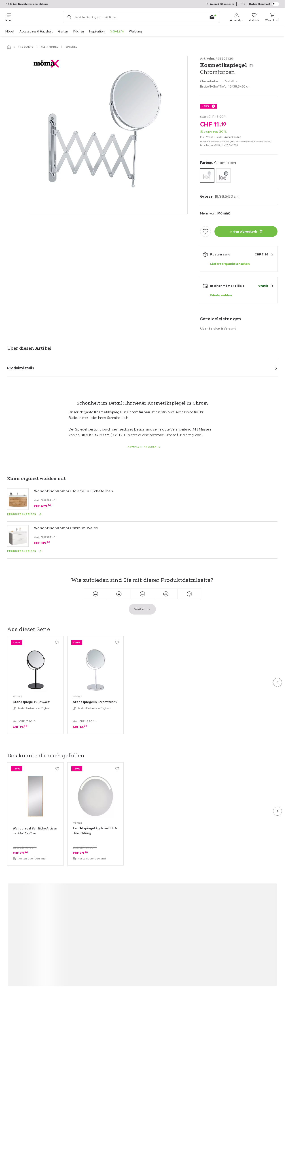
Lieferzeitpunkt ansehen (230, 264)
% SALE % (117, 31)
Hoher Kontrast (264, 4)
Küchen (78, 31)
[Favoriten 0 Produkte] (254, 17)
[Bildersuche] (212, 17)
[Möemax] (38, 17)
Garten (63, 31)
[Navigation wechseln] (9, 17)
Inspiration (97, 31)
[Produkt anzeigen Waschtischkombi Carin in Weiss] (24, 551)
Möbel (9, 31)
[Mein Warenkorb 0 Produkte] (272, 17)
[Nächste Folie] (277, 682)
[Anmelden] (236, 17)
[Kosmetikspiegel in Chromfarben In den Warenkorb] (245, 231)
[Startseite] (9, 47)
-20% (206, 106)
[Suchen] (69, 17)
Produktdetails (20, 368)
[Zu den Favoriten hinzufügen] (205, 231)
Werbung (135, 31)
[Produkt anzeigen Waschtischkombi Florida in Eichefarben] (24, 514)
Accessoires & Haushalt (36, 31)
